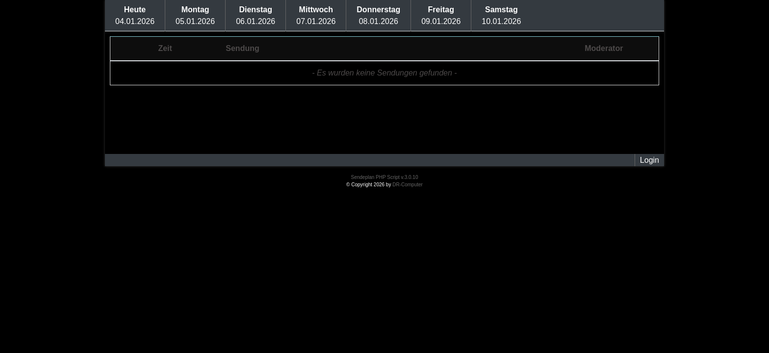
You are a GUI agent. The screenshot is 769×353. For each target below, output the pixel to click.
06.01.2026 (255, 15)
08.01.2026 (378, 15)
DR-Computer (407, 184)
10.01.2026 (501, 15)
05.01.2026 (195, 15)
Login (649, 160)
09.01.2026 (441, 15)
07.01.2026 (315, 15)
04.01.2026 (134, 15)
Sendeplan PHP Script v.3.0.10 (384, 177)
